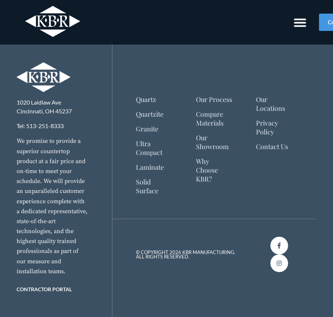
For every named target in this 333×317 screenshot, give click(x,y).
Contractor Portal (44, 289)
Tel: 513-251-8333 (40, 125)
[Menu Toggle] (293, 22)
